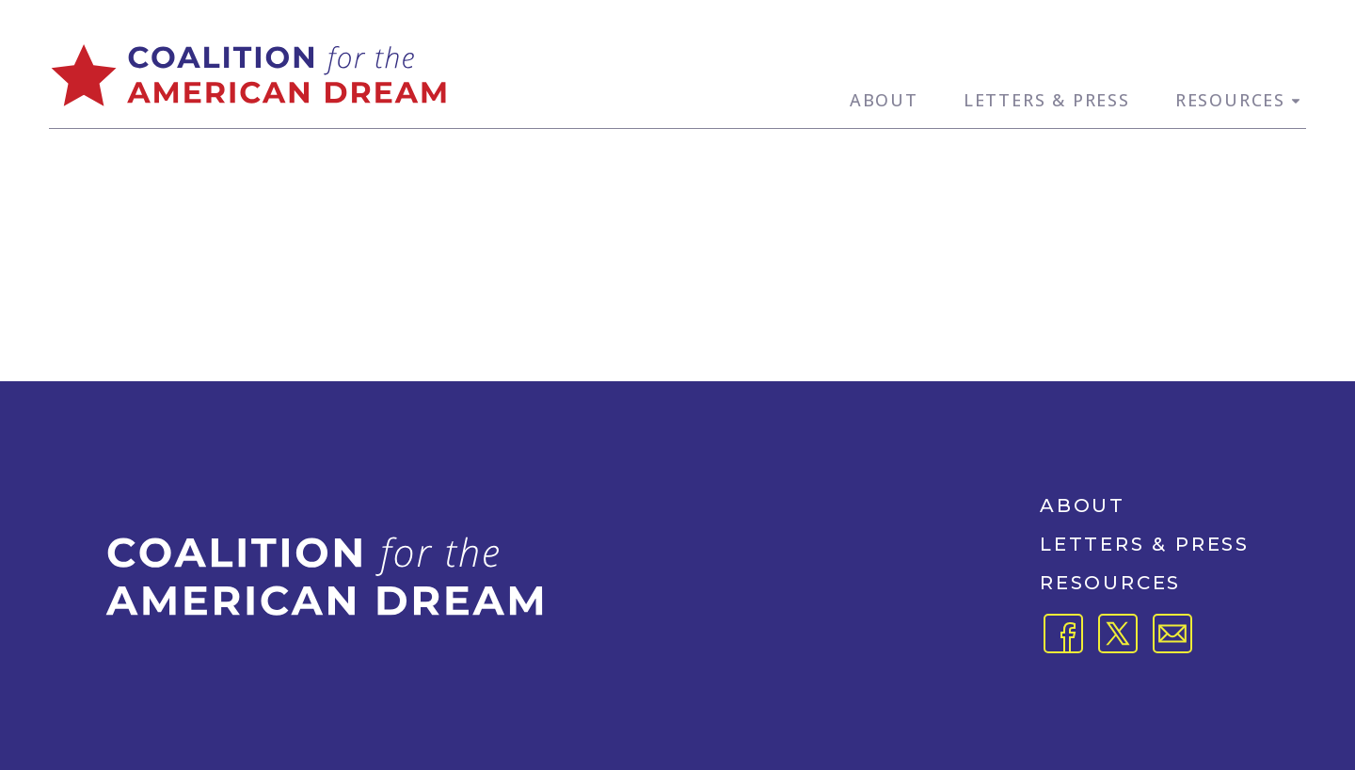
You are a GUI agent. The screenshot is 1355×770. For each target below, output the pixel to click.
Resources (1240, 99)
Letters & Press (1047, 99)
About (884, 99)
